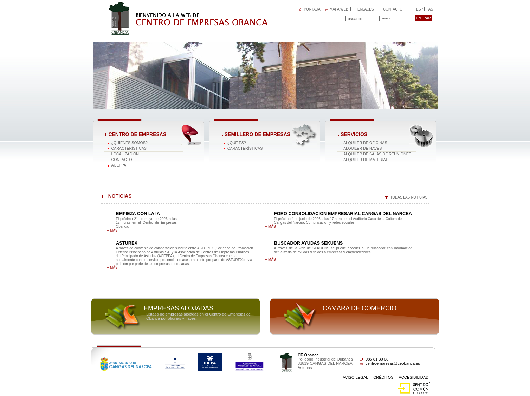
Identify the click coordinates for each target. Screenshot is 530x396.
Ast (431, 9)
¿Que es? (236, 143)
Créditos (383, 377)
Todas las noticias (408, 197)
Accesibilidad (413, 377)
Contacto (392, 9)
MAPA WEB (339, 9)
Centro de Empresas (137, 134)
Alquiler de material (365, 159)
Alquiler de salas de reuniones (377, 154)
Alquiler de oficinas (365, 143)
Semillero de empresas (257, 134)
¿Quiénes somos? (129, 143)
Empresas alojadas (178, 308)
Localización (125, 154)
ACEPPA (118, 165)
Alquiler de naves (362, 148)
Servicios (354, 134)
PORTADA (312, 9)
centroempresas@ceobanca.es (393, 363)
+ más (112, 230)
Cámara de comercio (359, 308)
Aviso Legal (355, 377)
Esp (419, 9)
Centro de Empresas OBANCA (149, 5)
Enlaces (365, 9)
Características (129, 148)
